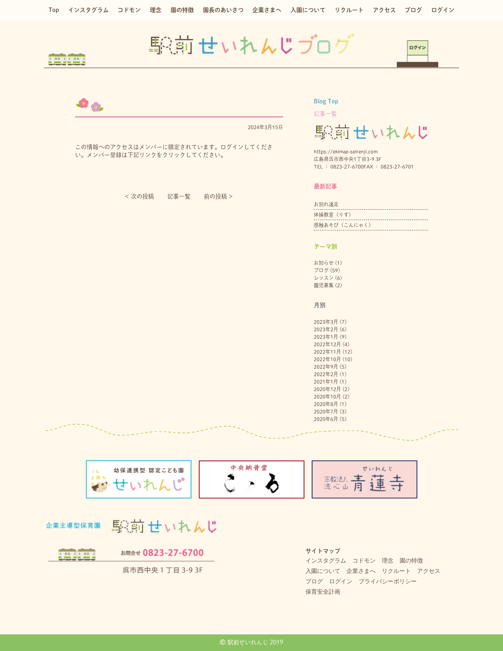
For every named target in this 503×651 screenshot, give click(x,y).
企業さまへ (266, 10)
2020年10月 (327, 396)
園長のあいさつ (223, 10)
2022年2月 (326, 374)
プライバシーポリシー (388, 581)
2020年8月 (326, 403)
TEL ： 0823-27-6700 (339, 166)
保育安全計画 (322, 591)
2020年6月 (326, 418)
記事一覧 (178, 196)
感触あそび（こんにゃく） (344, 225)
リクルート (349, 10)
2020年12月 (327, 389)
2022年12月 (327, 344)
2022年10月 (327, 359)
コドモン (129, 10)
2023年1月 (326, 336)
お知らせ (324, 262)
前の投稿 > (218, 196)
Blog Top (326, 101)
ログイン (442, 10)
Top (54, 10)
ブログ (413, 10)
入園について (308, 10)
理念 (155, 10)
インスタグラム (88, 10)
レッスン (324, 277)
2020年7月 (326, 411)
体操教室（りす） (334, 214)
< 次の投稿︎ (139, 196)
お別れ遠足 (326, 204)
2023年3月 (326, 321)
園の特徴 (182, 10)
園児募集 (324, 285)
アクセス (384, 10)
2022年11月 (327, 351)
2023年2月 (326, 329)
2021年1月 (326, 381)
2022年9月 (326, 366)
